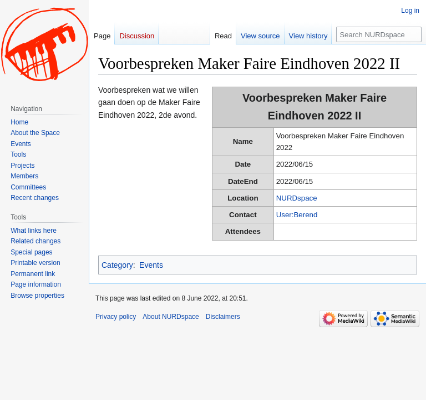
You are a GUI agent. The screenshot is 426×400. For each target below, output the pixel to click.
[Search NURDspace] (379, 34)
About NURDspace (171, 317)
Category (117, 265)
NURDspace (296, 198)
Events (151, 265)
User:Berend (297, 215)
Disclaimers (223, 317)
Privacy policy (115, 317)
